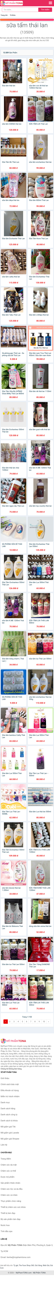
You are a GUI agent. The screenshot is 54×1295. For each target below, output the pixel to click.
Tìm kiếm (45, 9)
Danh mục (5, 1102)
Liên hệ (4, 1145)
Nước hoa (5, 1225)
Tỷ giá (15, 1265)
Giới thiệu (5, 1078)
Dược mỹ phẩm (7, 1177)
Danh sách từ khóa (9, 1120)
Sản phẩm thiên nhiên (10, 1183)
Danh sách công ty (9, 1114)
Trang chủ (4, 15)
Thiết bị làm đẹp (8, 1213)
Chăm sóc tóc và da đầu (11, 1189)
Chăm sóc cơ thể (8, 1171)
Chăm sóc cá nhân (9, 1195)
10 (44, 1022)
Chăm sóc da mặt (9, 1165)
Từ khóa (12, 15)
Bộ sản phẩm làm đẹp (10, 1219)
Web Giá (46, 1265)
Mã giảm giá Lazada (10, 1133)
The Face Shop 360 (26, 1265)
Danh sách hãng (8, 1108)
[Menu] (50, 3)
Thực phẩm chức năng (11, 1201)
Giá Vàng (38, 1265)
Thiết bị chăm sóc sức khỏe (13, 1207)
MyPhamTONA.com (24, 1273)
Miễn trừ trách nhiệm (10, 1096)
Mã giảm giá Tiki (8, 1126)
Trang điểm (6, 1159)
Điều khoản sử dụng (10, 1090)
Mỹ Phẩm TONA (39, 1273)
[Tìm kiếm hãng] (20, 10)
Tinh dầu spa (6, 1231)
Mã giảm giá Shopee (10, 1139)
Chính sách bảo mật (10, 1084)
